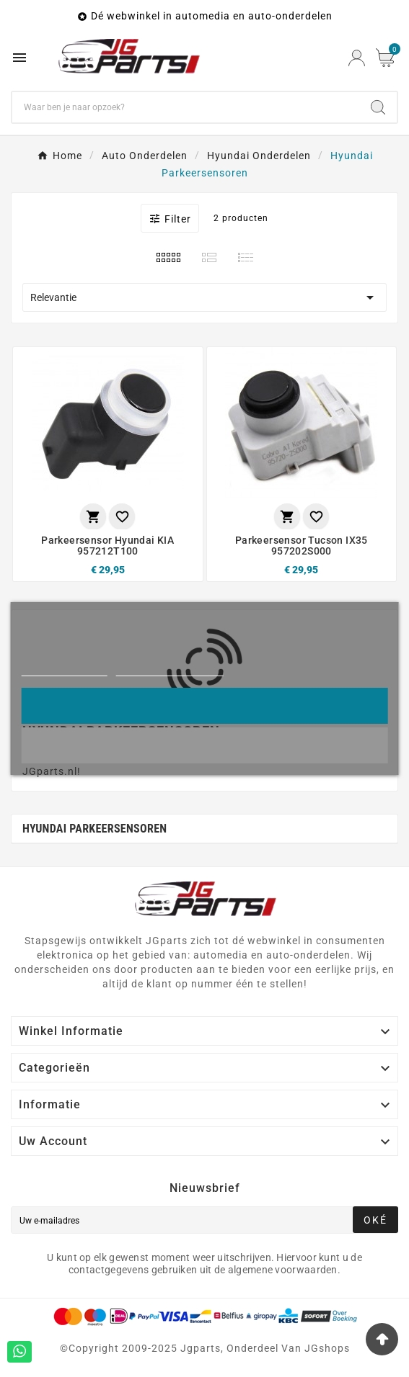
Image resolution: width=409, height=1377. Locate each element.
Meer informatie (64, 669)
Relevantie (204, 297)
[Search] (378, 107)
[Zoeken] (185, 107)
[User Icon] (356, 58)
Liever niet (205, 745)
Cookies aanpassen (170, 669)
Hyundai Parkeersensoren (94, 828)
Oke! (204, 705)
